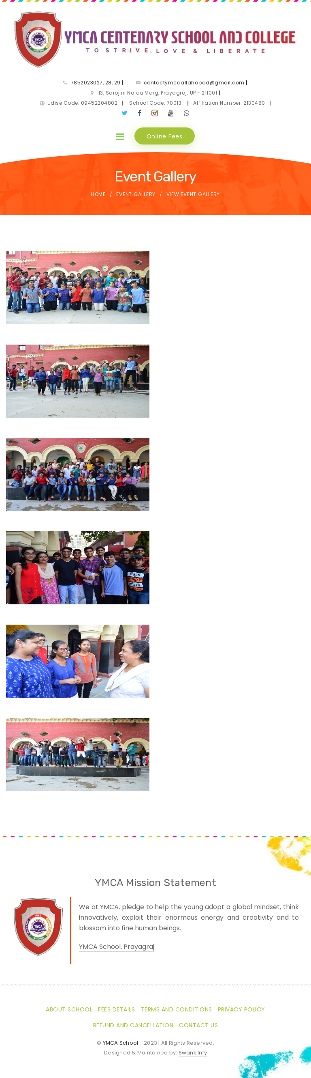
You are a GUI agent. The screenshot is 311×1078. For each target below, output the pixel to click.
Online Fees (165, 136)
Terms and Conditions (176, 1009)
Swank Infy (193, 1052)
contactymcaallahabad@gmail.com (196, 82)
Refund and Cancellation (133, 1025)
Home (98, 194)
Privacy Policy (241, 1009)
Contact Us (198, 1025)
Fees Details (116, 1009)
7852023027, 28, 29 (97, 82)
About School (69, 1009)
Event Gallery (136, 194)
